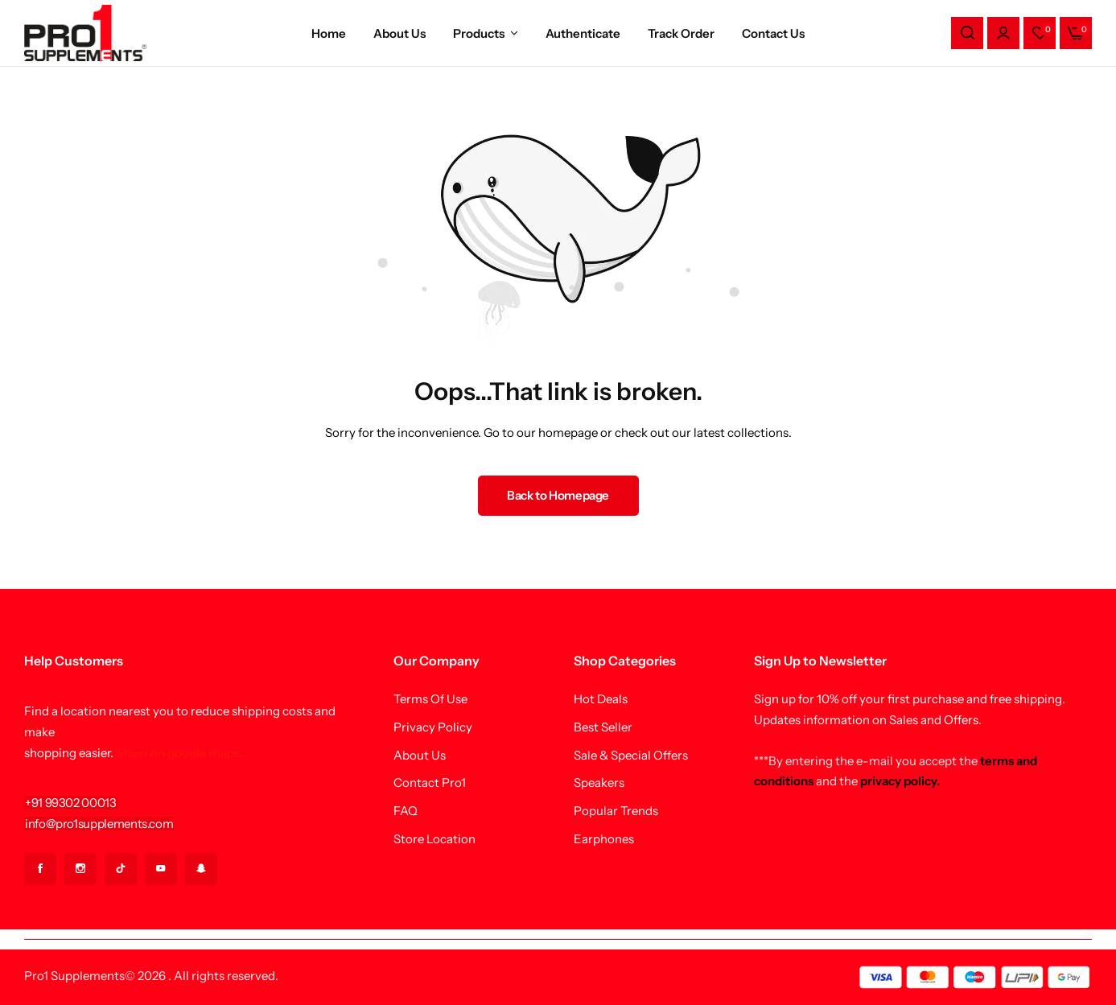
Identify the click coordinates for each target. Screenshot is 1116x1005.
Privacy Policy (432, 727)
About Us (399, 33)
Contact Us (773, 33)
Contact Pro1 (429, 783)
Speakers (599, 783)
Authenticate (583, 33)
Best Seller (603, 727)
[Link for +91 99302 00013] (70, 802)
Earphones (604, 839)
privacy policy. (900, 781)
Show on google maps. (179, 752)
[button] (1039, 33)
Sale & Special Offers (631, 755)
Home (328, 33)
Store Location (434, 839)
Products (478, 33)
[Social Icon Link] (40, 869)
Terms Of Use (430, 699)
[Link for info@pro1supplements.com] (99, 823)
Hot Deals (601, 699)
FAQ (405, 811)
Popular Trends (616, 811)
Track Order (681, 33)
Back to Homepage (558, 495)
